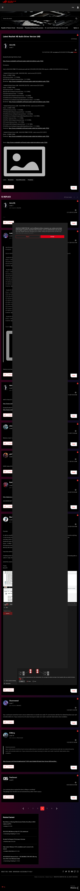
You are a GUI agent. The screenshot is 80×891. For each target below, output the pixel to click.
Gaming (5, 826)
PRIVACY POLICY (49, 877)
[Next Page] (56, 809)
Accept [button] (52, 236)
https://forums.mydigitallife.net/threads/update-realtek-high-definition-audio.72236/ (23, 61)
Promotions (30, 179)
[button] (24, 161)
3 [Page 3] (37, 808)
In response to (16, 208)
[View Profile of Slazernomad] (14, 701)
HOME (10, 872)
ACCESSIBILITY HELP (26, 872)
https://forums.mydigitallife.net (10, 403)
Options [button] (76, 28)
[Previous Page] (23, 809)
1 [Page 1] (28, 808)
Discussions (20, 28)
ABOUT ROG (4, 872)
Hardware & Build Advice (9, 851)
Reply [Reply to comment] (73, 223)
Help (73, 7)
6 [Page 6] (51, 808)
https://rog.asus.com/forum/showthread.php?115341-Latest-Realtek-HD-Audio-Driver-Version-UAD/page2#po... (30, 761)
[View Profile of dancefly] (12, 45)
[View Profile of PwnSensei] (13, 777)
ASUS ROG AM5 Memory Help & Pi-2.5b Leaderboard (15, 831)
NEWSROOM (16, 872)
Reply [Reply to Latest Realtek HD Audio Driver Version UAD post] (73, 188)
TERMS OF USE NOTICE (39, 877)
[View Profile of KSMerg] (12, 733)
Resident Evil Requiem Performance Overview (14, 839)
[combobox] (40, 18)
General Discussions (20, 179)
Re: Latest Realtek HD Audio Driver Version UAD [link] (56, 28)
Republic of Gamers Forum (8, 28)
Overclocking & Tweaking (9, 833)
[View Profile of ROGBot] (75, 52)
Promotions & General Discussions (34, 28)
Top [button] (4, 887)
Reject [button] (27, 236)
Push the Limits (7, 841)
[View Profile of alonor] (11, 426)
